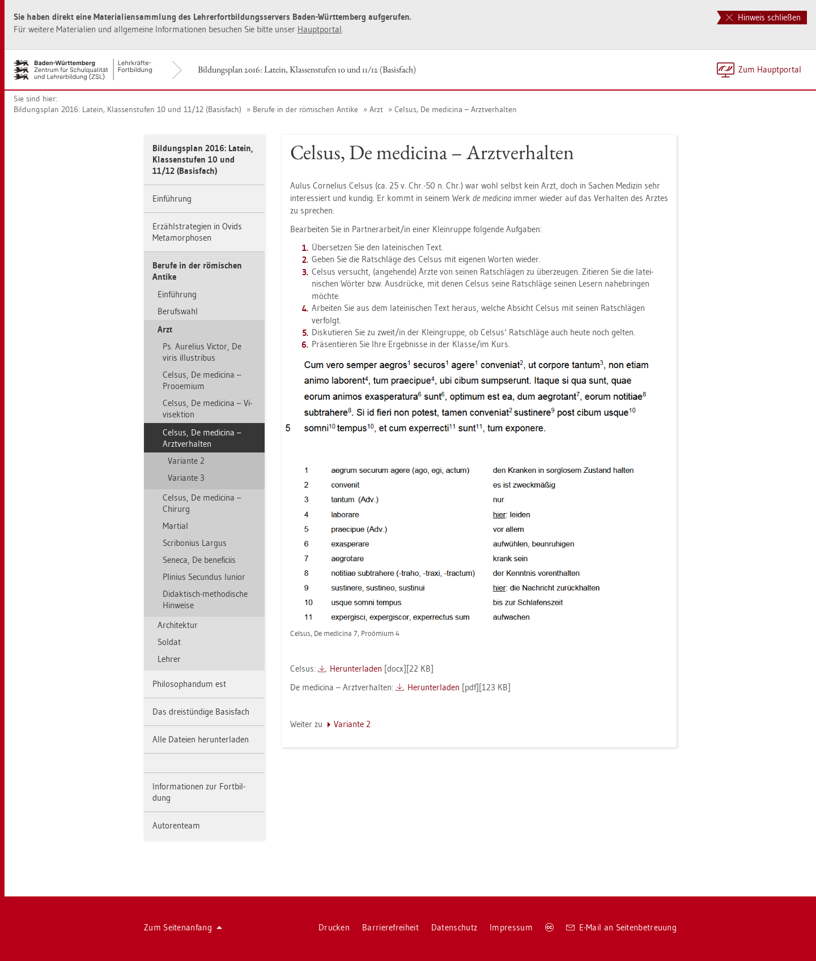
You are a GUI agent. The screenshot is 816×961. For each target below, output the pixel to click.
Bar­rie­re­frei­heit (390, 927)
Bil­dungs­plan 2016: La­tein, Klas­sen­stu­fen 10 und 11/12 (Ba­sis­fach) (307, 69)
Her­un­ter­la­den (356, 668)
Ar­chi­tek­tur (178, 625)
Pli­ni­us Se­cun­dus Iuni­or (204, 576)
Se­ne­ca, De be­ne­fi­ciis (199, 559)
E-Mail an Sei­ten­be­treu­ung (621, 927)
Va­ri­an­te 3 (186, 477)
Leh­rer (169, 659)
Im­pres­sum (511, 927)
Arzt (376, 109)
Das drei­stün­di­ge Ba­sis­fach (200, 711)
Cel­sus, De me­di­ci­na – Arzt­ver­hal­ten (455, 109)
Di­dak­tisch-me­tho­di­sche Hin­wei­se (205, 599)
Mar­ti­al (175, 525)
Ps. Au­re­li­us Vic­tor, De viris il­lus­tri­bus (202, 352)
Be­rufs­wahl (178, 311)
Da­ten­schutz (454, 927)
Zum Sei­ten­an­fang (183, 927)
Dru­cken (334, 927)
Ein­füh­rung (172, 198)
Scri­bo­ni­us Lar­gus (195, 542)
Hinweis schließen (763, 17)
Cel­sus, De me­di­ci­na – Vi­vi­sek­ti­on (207, 409)
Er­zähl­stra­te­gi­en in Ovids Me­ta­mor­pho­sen (197, 232)
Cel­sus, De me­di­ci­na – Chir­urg (202, 503)
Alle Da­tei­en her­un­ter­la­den (200, 739)
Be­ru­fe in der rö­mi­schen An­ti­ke (305, 109)
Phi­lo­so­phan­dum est (189, 683)
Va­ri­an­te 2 (186, 460)
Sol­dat (169, 642)
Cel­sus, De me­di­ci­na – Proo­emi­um (202, 380)
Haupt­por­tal (320, 29)
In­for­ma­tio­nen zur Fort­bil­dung (198, 792)
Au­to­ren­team (176, 825)
